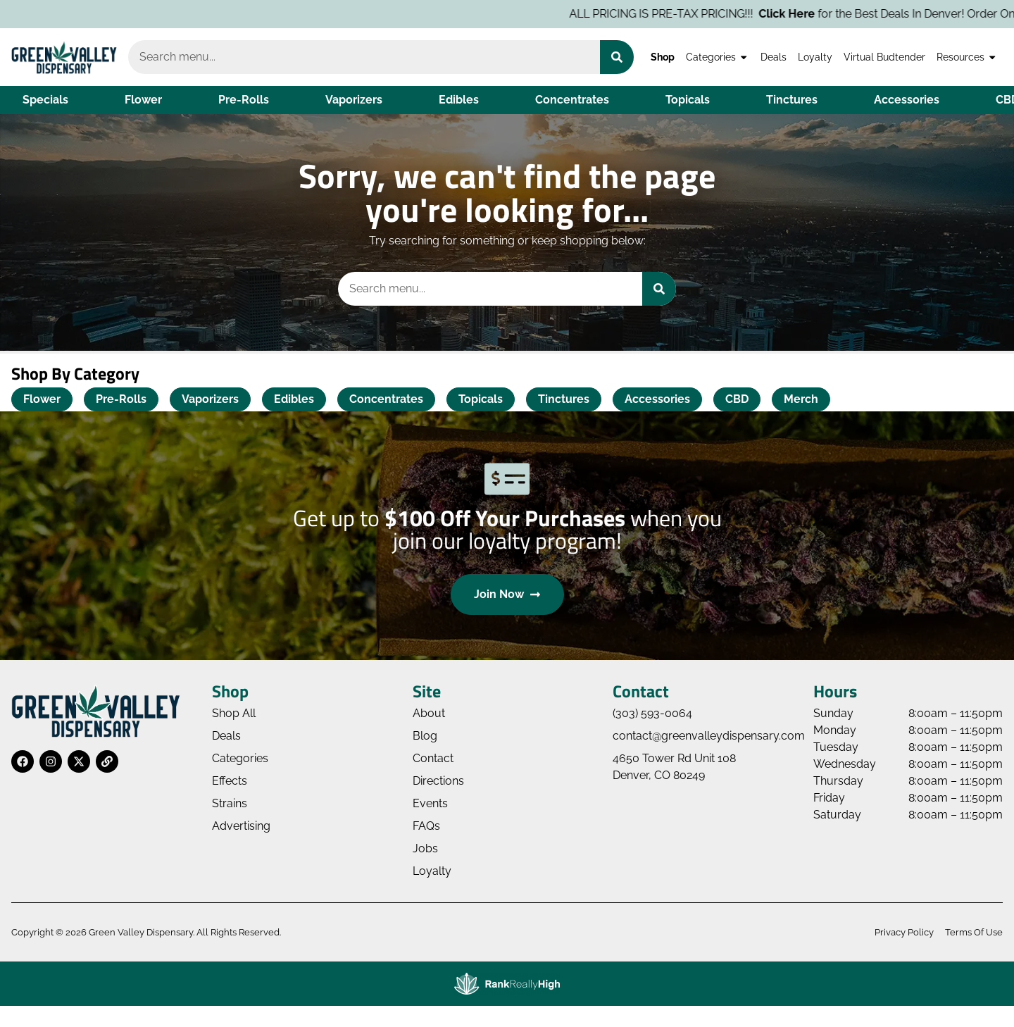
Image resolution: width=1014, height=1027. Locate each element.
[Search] (617, 57)
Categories (717, 57)
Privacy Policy (904, 932)
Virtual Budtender (884, 57)
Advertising (241, 826)
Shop (663, 57)
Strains (229, 803)
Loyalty (815, 57)
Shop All (234, 713)
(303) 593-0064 (652, 713)
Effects (229, 781)
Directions (438, 781)
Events (430, 803)
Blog (425, 735)
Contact (433, 758)
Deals (773, 57)
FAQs (426, 826)
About (429, 713)
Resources (967, 57)
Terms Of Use (974, 932)
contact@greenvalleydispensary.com (709, 735)
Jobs (425, 848)
